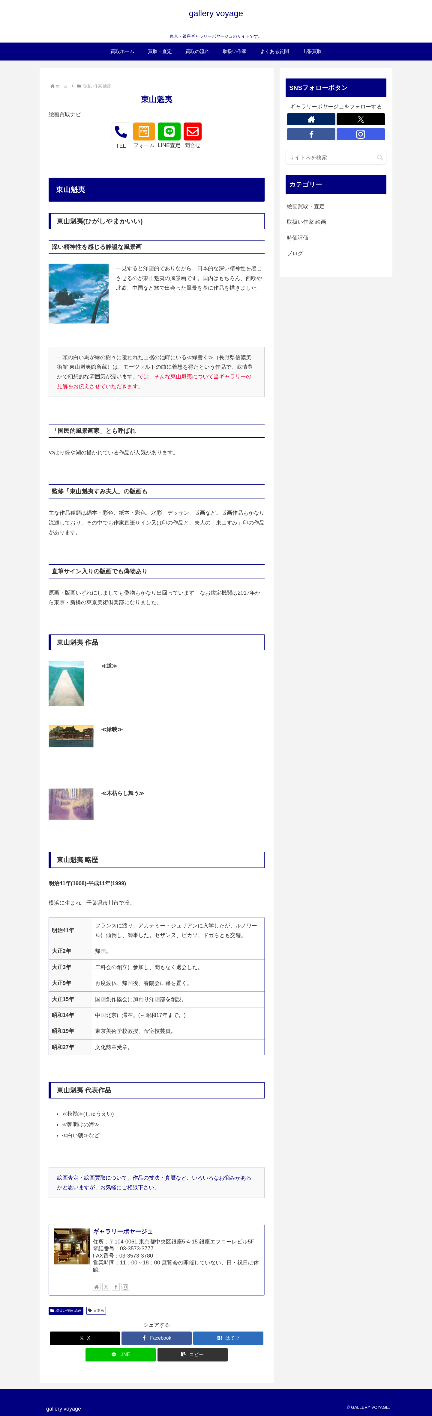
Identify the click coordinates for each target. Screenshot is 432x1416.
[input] (336, 157)
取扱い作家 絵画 (66, 1310)
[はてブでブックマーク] (228, 1338)
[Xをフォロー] (106, 1287)
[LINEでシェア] (121, 1354)
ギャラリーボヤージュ (123, 1231)
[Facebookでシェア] (157, 1338)
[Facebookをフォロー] (116, 1287)
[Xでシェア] (85, 1338)
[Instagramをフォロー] (125, 1287)
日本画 (96, 1310)
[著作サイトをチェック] (96, 1287)
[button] (193, 1354)
